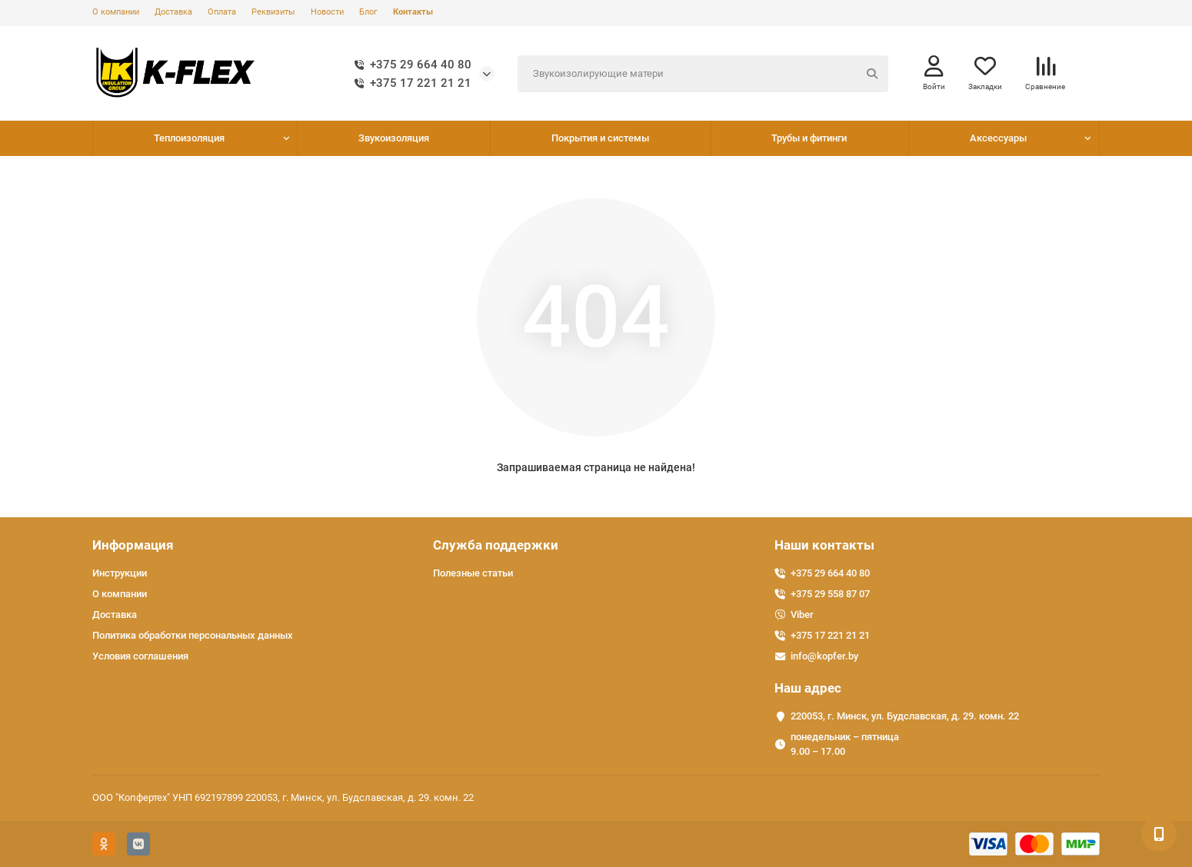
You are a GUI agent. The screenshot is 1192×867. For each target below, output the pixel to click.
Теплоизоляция (189, 138)
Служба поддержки (495, 545)
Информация (133, 545)
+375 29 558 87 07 (830, 594)
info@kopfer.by (824, 656)
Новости (327, 12)
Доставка (173, 12)
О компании (115, 12)
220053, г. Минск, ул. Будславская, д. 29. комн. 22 (905, 716)
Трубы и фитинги (809, 138)
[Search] (703, 73)
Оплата (222, 12)
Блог (368, 12)
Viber (802, 614)
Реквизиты (273, 12)
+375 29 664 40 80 (409, 64)
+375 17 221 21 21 (409, 83)
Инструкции (119, 573)
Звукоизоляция (393, 138)
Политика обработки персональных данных (192, 635)
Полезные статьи (473, 573)
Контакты (413, 12)
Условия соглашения (140, 656)
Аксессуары (998, 138)
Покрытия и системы (600, 138)
